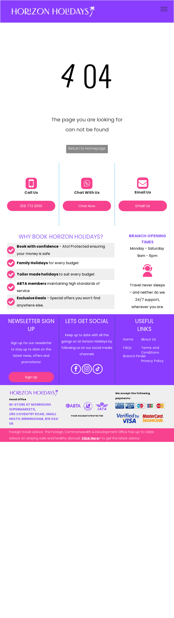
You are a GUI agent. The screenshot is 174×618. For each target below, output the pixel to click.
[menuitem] (139, 339)
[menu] (164, 9)
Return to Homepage (87, 148)
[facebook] (76, 369)
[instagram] (87, 369)
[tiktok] (98, 369)
